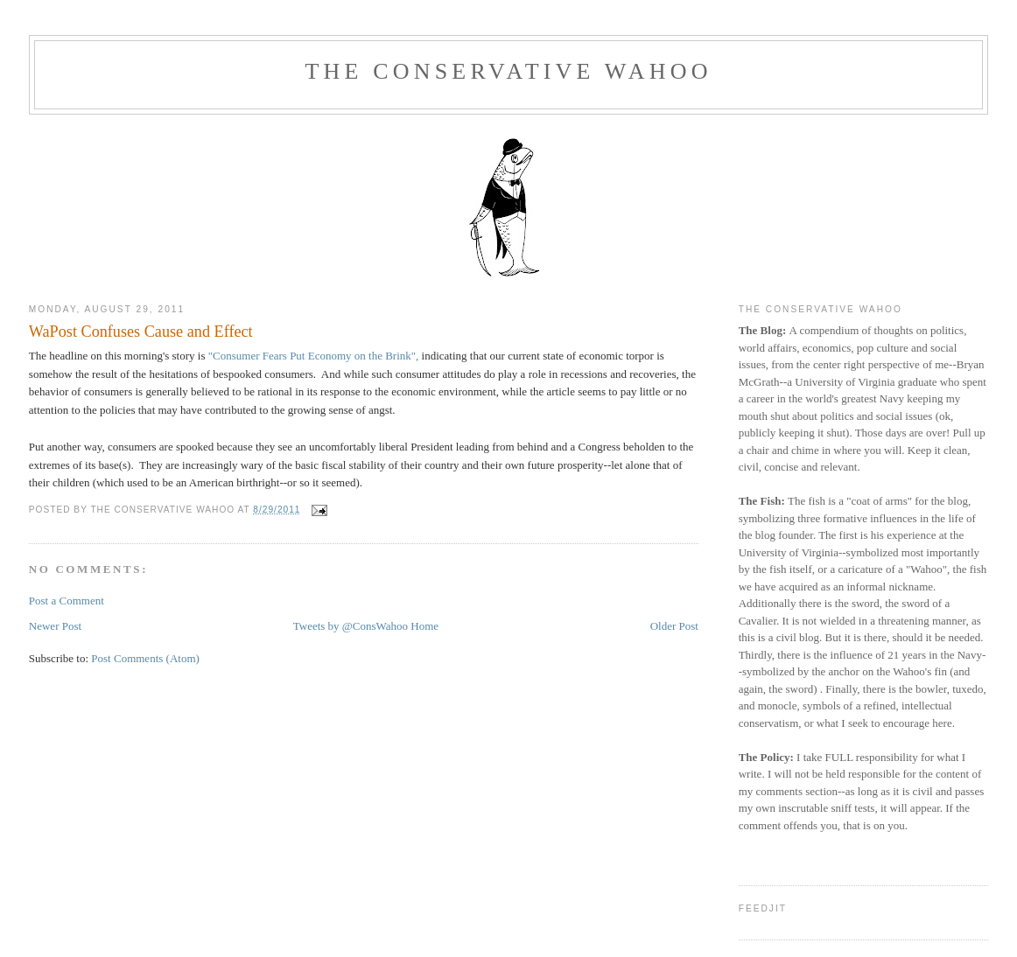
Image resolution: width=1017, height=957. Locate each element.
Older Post (674, 625)
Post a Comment (66, 600)
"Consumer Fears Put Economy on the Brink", (313, 355)
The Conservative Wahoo (508, 71)
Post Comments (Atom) (145, 658)
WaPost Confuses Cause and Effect (141, 331)
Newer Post (55, 625)
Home (424, 625)
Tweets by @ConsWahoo (350, 625)
